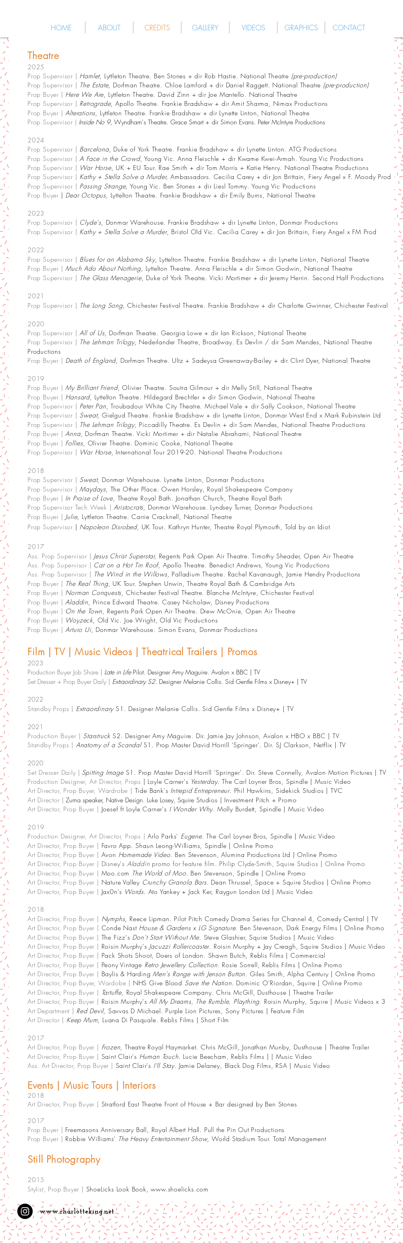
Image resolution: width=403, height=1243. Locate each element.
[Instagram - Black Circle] (25, 1211)
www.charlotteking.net (76, 1211)
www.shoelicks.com (180, 1189)
